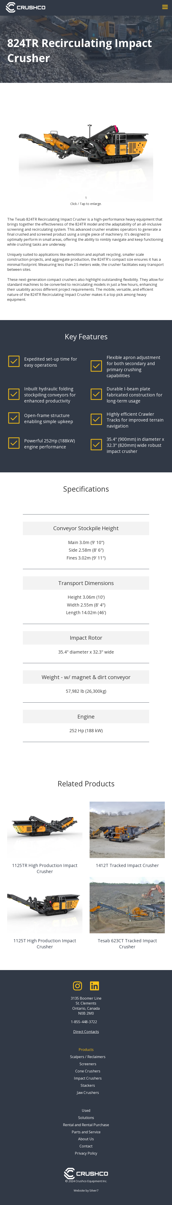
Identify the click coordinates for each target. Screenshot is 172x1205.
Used (86, 1110)
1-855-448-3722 (84, 1021)
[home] (25, 7)
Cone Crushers (87, 1071)
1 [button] (86, 198)
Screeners (88, 1063)
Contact (86, 1146)
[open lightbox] (86, 151)
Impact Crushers (88, 1078)
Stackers (88, 1085)
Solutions (86, 1117)
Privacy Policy (86, 1153)
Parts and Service (86, 1132)
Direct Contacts (86, 1031)
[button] (165, 7)
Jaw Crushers (88, 1092)
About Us (86, 1138)
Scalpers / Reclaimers (87, 1056)
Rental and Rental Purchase (86, 1124)
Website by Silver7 (86, 1190)
